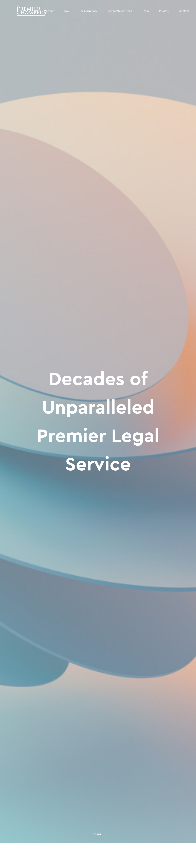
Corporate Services (120, 11)
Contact (184, 11)
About (50, 11)
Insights (164, 11)
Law (66, 11)
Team (145, 11)
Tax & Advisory (88, 11)
